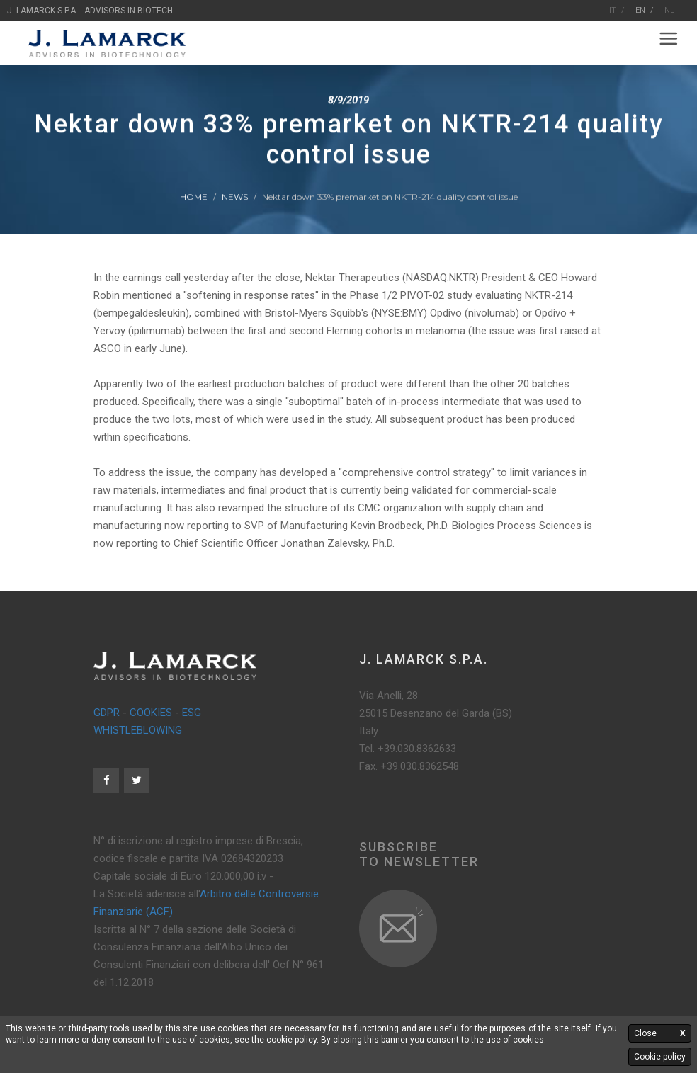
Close (660, 1033)
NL (669, 10)
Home (194, 197)
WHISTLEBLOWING (138, 730)
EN (640, 10)
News (235, 197)
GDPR (107, 712)
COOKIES (151, 712)
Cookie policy (660, 1057)
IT (612, 10)
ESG (191, 712)
